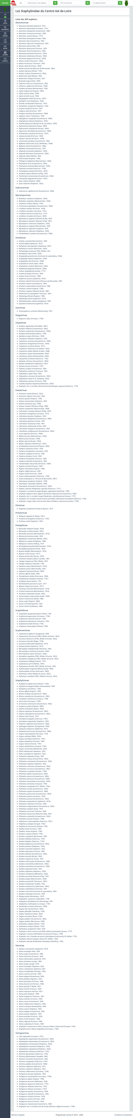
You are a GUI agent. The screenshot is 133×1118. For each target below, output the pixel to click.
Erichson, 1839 (33, 48)
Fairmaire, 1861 (33, 889)
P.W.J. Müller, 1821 (35, 251)
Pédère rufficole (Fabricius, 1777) (40, 489)
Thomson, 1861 (33, 371)
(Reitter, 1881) (33, 539)
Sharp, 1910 (29, 716)
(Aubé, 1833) (31, 529)
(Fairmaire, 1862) (34, 671)
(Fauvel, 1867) (31, 466)
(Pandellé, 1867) (33, 326)
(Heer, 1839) (29, 81)
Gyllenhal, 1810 (32, 26)
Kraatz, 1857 (32, 421)
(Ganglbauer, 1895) (34, 726)
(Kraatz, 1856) (33, 56)
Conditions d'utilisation (123, 1115)
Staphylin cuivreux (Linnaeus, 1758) (41, 934)
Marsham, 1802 (35, 649)
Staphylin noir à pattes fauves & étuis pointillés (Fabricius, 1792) (52, 499)
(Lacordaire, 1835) (34, 348)
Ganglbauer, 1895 (35, 301)
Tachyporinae (22, 1033)
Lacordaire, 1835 (33, 451)
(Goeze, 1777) (31, 36)
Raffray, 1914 (31, 544)
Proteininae (21, 512)
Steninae (19, 945)
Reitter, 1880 (31, 599)
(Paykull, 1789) (29, 158)
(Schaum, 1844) (33, 654)
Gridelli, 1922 (32, 884)
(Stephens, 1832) (31, 101)
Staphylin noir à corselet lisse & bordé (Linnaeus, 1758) (47, 1106)
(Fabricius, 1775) (33, 1084)
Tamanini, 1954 (34, 621)
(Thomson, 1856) (31, 61)
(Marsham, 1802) (33, 248)
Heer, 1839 (29, 46)
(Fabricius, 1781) (32, 739)
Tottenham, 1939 (31, 116)
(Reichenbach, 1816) (34, 534)
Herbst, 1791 (30, 581)
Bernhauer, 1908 (33, 836)
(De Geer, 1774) (33, 734)
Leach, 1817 (33, 584)
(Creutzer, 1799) (33, 784)
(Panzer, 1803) (31, 571)
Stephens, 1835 (33, 228)
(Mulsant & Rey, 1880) (33, 406)
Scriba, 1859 (32, 426)
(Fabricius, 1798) (32, 168)
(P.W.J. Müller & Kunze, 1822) (39, 636)
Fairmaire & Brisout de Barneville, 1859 (40, 281)
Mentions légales (18, 1115)
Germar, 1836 (30, 471)
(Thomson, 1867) (33, 881)
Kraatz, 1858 (32, 33)
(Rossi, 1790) (30, 689)
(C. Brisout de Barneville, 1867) (38, 479)
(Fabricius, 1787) (33, 103)
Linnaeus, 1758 (34, 904)
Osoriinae (20, 307)
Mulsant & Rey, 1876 (34, 876)
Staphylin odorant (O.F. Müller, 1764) (38, 939)
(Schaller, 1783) (32, 971)
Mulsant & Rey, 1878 (35, 411)
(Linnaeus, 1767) (31, 366)
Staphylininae (22, 680)
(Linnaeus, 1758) (31, 318)
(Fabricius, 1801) (35, 821)
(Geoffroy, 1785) (32, 911)
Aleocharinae (21, 22)
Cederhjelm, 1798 (34, 899)
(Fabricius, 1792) (33, 358)
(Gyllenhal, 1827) (35, 246)
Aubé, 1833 (31, 536)
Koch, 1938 (31, 448)
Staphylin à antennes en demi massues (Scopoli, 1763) (47, 1026)
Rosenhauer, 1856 (31, 976)
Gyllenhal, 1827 (32, 969)
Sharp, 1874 (31, 809)
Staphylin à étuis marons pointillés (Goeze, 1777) (45, 931)
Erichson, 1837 (32, 78)
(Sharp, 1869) (33, 126)
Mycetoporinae (22, 195)
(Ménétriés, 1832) (33, 749)
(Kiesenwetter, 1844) (34, 353)
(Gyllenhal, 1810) (32, 278)
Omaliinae (20, 237)
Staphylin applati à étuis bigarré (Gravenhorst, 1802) (48, 494)
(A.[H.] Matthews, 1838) (35, 143)
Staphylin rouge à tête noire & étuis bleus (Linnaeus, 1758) (49, 501)
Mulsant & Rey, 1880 (34, 291)
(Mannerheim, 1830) (35, 161)
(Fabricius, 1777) (33, 213)
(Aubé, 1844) (34, 596)
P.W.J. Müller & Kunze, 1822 (37, 666)
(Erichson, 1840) (31, 261)
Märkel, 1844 (30, 76)
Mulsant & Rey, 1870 (33, 173)
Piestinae (20, 505)
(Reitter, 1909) (33, 484)
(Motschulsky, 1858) (34, 408)
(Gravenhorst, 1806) (33, 113)
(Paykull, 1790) (30, 831)
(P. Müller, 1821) (32, 516)
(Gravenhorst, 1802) (32, 73)
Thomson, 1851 (31, 996)
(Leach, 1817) (29, 554)
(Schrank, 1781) (30, 744)
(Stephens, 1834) (33, 258)
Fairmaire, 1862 (32, 396)
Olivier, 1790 (35, 614)
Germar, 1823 (30, 991)
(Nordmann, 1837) (32, 443)
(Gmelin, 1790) (33, 771)
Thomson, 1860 (32, 811)
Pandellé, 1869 (33, 1056)
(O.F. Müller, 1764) (34, 786)
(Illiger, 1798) (31, 641)
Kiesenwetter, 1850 (37, 686)
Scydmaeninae (22, 630)
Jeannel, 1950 (30, 604)
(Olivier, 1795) (30, 71)
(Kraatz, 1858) (29, 438)
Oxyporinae (21, 315)
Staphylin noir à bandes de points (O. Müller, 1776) (48, 936)
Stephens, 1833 (33, 401)
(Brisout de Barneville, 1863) (37, 68)
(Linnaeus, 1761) (33, 28)
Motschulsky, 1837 (35, 311)
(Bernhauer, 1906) (32, 921)
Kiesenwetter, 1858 (32, 1006)
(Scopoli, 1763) (32, 746)
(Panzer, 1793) (31, 624)
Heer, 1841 (32, 423)
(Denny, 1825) (31, 556)
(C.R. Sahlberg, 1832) (34, 378)
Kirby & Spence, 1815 (36, 509)
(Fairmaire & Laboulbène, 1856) (40, 256)
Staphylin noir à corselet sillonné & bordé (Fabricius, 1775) (48, 386)
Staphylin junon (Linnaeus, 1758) (38, 1029)
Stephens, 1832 (33, 106)
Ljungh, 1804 (30, 961)
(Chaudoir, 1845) (34, 651)
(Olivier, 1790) (33, 626)
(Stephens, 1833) (32, 846)
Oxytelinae (20, 322)
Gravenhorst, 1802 (31, 41)
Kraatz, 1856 (32, 38)
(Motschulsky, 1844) (36, 669)
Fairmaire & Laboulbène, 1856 (38, 891)
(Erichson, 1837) (32, 98)
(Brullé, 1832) (30, 856)
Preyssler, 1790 (31, 564)
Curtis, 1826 (30, 456)
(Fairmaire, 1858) (33, 576)
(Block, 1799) (32, 333)
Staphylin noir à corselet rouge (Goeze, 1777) (47, 496)
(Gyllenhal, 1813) (30, 243)
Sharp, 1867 (31, 756)
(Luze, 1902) (29, 96)
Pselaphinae (21, 525)
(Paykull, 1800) (31, 91)
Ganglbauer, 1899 (34, 634)
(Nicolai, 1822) (31, 393)
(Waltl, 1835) (30, 736)
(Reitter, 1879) (31, 664)
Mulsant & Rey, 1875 (35, 221)
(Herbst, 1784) (34, 684)
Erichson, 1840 (30, 276)
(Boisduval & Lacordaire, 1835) (38, 123)
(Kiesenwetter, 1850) (34, 356)
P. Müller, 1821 (30, 986)
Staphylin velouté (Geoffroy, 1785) (41, 941)
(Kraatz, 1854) (34, 128)
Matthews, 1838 (33, 1081)
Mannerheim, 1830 (33, 88)
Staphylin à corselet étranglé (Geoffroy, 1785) (44, 491)
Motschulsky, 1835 (32, 569)
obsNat (69, 1115)
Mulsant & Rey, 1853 (35, 218)
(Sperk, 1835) (31, 709)
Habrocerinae (22, 187)
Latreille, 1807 (34, 559)
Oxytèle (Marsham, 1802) (36, 383)
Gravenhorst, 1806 (34, 31)
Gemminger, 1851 (36, 901)
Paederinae (21, 390)
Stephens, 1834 (33, 338)
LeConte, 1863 (30, 974)
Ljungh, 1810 (29, 964)
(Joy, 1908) (30, 403)
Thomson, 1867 (32, 63)
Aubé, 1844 (29, 574)
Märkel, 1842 (30, 156)
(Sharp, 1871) (32, 346)
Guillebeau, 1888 (32, 541)
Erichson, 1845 (32, 619)
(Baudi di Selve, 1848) (34, 351)
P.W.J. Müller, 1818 (33, 561)
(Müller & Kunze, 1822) (34, 674)
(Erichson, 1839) (33, 53)
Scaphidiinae (21, 610)
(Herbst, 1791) (33, 579)
